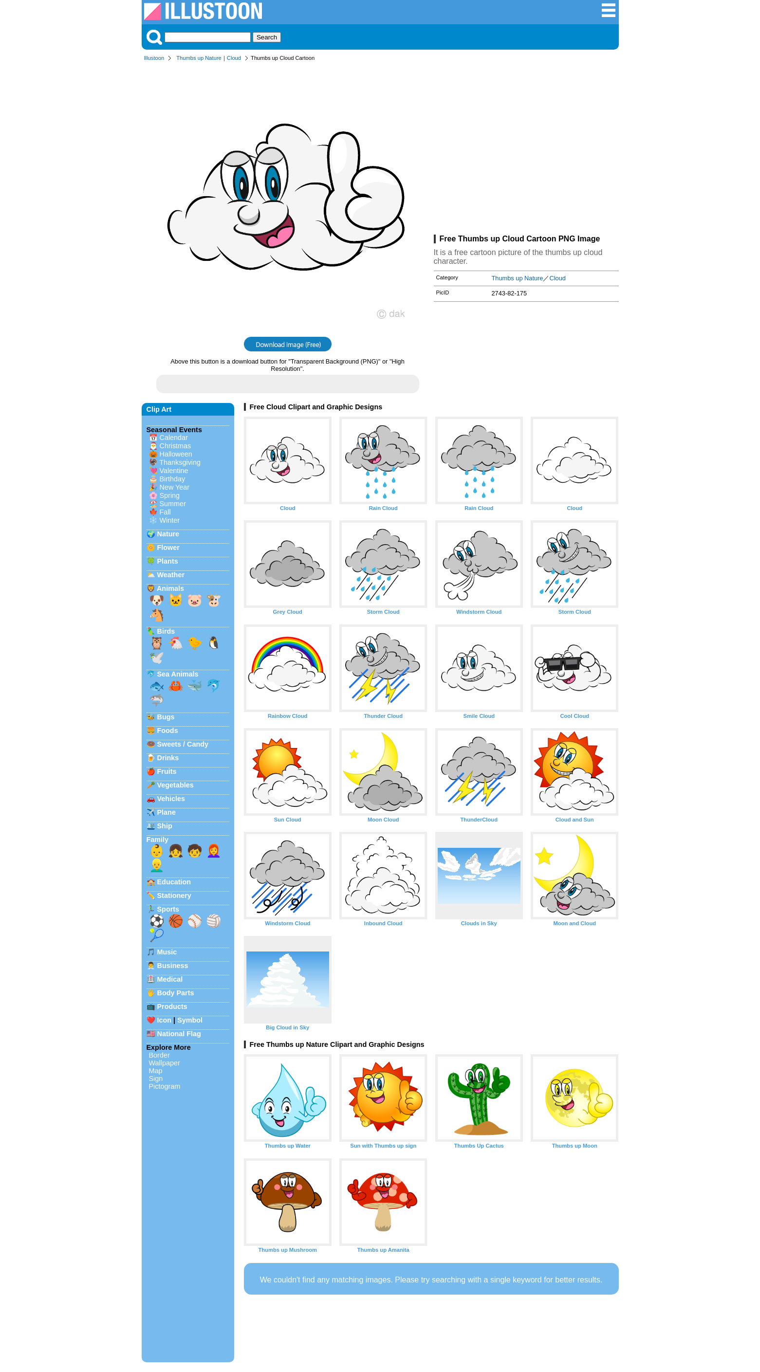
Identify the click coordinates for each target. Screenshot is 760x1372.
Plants (167, 561)
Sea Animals (178, 674)
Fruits (167, 771)
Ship (164, 826)
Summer (173, 504)
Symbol (190, 1020)
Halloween (176, 454)
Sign (156, 1078)
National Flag (179, 1034)
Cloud (234, 58)
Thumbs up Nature (199, 58)
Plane (166, 812)
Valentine (174, 471)
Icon (164, 1020)
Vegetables (175, 785)
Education (174, 882)
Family (158, 839)
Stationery (174, 895)
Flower (168, 547)
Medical (170, 979)
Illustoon (154, 58)
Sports (168, 909)
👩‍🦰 (214, 851)
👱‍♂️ (157, 865)
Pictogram (165, 1086)
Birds (166, 631)
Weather (171, 575)
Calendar (174, 437)
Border (159, 1055)
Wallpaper (164, 1063)
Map (156, 1071)
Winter (170, 520)
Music (167, 952)
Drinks (168, 758)
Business (172, 966)
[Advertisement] (526, 150)
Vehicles (171, 799)
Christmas (175, 446)
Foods (167, 730)
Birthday (172, 479)
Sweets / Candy (183, 744)
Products (172, 1006)
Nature (168, 534)
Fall (165, 512)
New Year (175, 487)
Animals (170, 588)
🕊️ (157, 657)
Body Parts (175, 993)
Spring (170, 495)
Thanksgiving (180, 462)
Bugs (166, 717)
